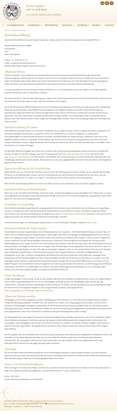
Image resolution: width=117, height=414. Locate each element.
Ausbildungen (34, 25)
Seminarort (68, 25)
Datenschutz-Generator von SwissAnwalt (27, 379)
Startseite (3, 25)
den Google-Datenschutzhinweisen (72, 214)
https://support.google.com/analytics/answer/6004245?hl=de (43, 269)
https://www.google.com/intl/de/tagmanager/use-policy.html (29, 290)
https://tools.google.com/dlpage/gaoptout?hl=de (81, 235)
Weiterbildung (52, 25)
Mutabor (97, 25)
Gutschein (109, 25)
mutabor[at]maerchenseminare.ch (59, 403)
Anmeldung (83, 25)
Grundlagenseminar (15, 25)
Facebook (7, 406)
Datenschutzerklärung (18, 30)
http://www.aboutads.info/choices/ (76, 154)
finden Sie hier (91, 222)
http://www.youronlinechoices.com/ (19, 157)
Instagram (18, 406)
